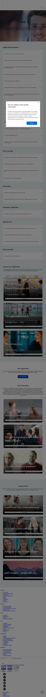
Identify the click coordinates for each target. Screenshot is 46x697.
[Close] (38, 102)
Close (32, 123)
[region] (23, 114)
